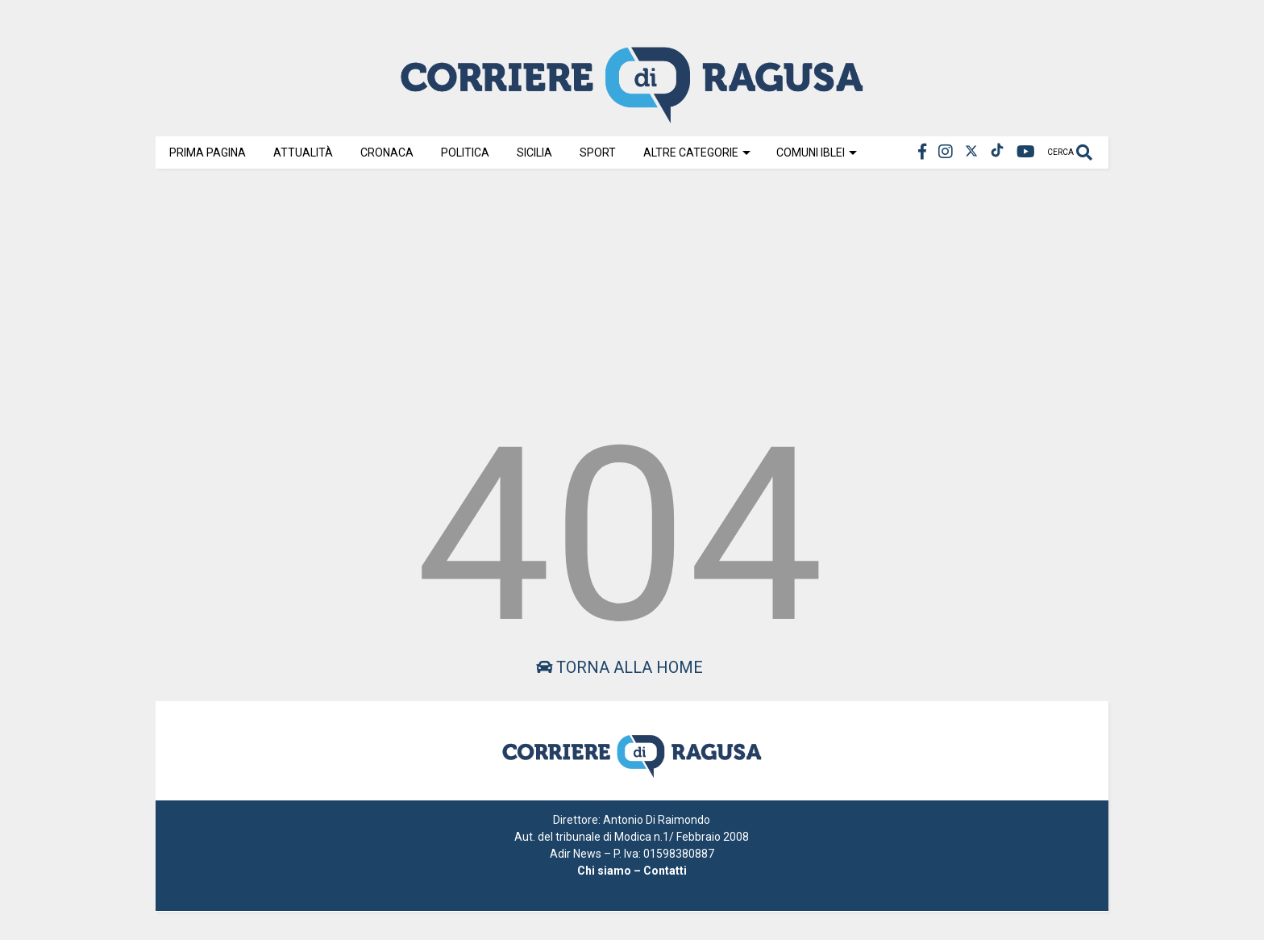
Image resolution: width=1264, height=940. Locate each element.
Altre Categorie (696, 152)
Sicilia (534, 152)
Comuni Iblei (816, 152)
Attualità (303, 152)
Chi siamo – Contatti (632, 870)
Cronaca (387, 152)
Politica (465, 152)
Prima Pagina (207, 152)
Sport (598, 152)
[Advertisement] (632, 292)
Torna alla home (619, 667)
